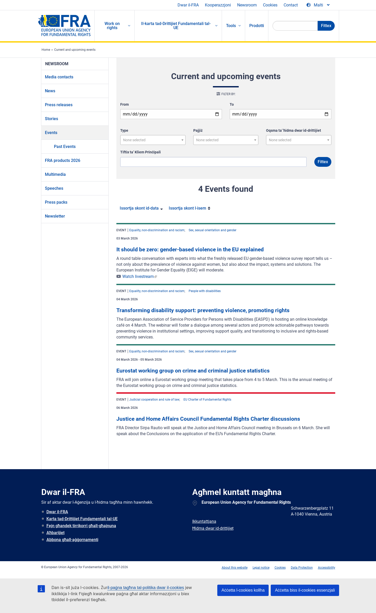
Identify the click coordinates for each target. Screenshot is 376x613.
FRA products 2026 (62, 160)
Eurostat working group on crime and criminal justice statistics (193, 371)
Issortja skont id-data (139, 208)
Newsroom (247, 5)
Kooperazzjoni (218, 5)
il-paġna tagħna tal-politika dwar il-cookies (145, 587)
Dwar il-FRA (188, 5)
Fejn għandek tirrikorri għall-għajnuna (81, 525)
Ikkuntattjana (204, 521)
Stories (51, 118)
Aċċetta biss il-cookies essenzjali (305, 590)
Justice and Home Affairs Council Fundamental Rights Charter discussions (208, 419)
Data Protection (302, 567)
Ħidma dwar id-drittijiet (213, 528)
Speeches (54, 188)
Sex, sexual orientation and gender (212, 230)
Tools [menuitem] (231, 25)
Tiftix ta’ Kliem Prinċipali (140, 152)
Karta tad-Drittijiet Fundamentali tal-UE (82, 518)
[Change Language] (318, 5)
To (232, 104)
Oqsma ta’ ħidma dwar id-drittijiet (293, 130)
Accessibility (326, 567)
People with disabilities (205, 291)
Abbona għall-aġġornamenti (72, 539)
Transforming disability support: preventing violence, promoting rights (203, 310)
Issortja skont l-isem (187, 208)
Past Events (65, 146)
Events (51, 132)
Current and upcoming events (74, 50)
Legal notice (261, 567)
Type (124, 130)
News (50, 90)
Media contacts (59, 76)
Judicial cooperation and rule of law (154, 399)
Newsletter (55, 216)
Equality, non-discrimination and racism (157, 230)
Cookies (270, 5)
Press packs (56, 202)
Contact (291, 5)
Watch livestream (138, 276)
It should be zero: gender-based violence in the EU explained (190, 249)
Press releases (59, 104)
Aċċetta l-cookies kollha (243, 590)
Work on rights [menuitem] (112, 25)
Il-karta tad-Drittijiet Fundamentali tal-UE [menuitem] (176, 25)
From (124, 104)
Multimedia (55, 174)
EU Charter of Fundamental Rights (207, 399)
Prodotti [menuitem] (256, 25)
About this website (234, 567)
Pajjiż (198, 130)
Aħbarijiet (55, 532)
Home (46, 50)
